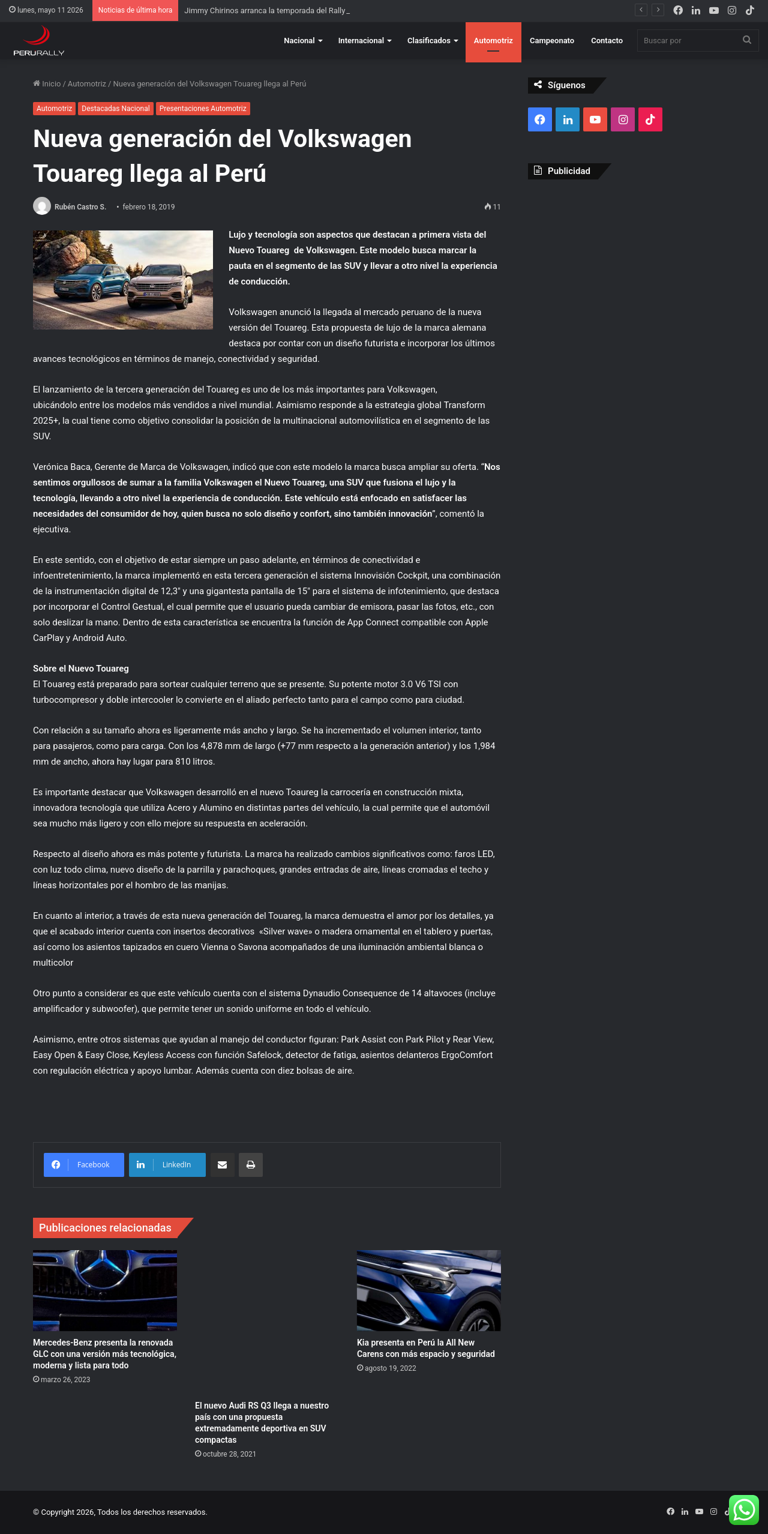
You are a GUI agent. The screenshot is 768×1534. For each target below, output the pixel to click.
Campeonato (552, 40)
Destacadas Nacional (115, 108)
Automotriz (493, 40)
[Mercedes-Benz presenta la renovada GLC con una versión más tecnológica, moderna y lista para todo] (105, 1290)
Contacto (607, 40)
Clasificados (429, 40)
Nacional (299, 40)
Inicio (47, 83)
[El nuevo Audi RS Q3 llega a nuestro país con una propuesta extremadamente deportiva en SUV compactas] (267, 1322)
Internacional (361, 40)
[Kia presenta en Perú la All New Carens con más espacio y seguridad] (429, 1290)
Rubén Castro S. (80, 207)
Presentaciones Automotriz (203, 108)
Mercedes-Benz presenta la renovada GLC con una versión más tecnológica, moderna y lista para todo (104, 1354)
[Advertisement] (631, 275)
